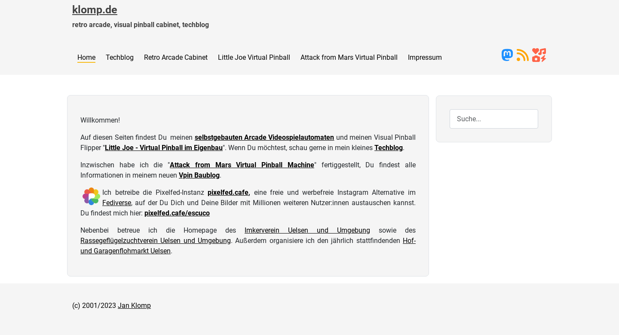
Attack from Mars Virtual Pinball (349, 57)
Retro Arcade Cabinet (176, 57)
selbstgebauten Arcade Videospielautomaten (264, 137)
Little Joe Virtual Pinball (254, 57)
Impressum (425, 57)
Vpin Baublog (199, 175)
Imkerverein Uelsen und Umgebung (307, 230)
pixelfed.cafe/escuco (177, 213)
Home (86, 57)
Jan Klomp (134, 305)
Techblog (120, 57)
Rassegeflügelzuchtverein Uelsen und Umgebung (155, 241)
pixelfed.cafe (228, 192)
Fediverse (116, 203)
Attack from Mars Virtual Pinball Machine (242, 165)
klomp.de (94, 9)
